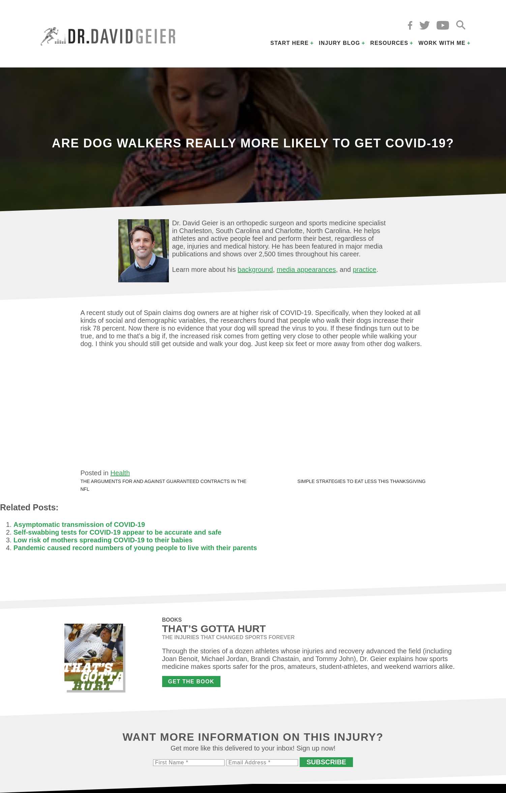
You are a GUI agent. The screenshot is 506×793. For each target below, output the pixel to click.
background (255, 269)
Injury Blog (339, 43)
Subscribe (326, 762)
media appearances (306, 269)
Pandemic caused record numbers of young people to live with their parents (135, 547)
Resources (389, 43)
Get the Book (191, 681)
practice (364, 269)
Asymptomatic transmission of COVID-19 (79, 524)
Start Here (289, 43)
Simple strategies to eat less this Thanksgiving (361, 481)
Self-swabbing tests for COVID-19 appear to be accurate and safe (117, 532)
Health (120, 473)
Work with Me (442, 43)
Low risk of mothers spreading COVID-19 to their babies (102, 540)
